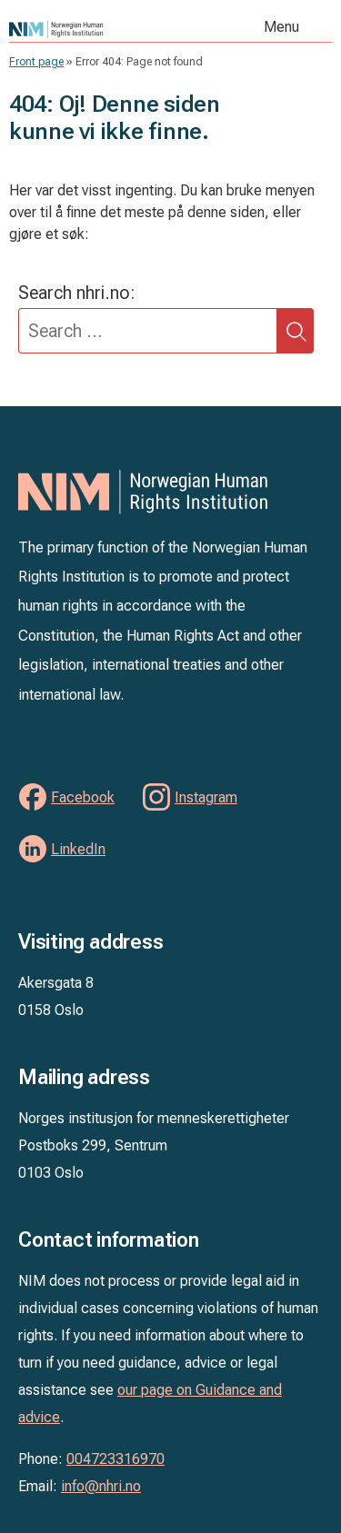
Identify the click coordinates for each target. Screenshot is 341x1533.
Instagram (206, 797)
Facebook (83, 797)
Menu (281, 26)
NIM (97, 29)
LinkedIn (78, 849)
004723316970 (115, 1459)
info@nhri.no (101, 1486)
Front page (36, 61)
